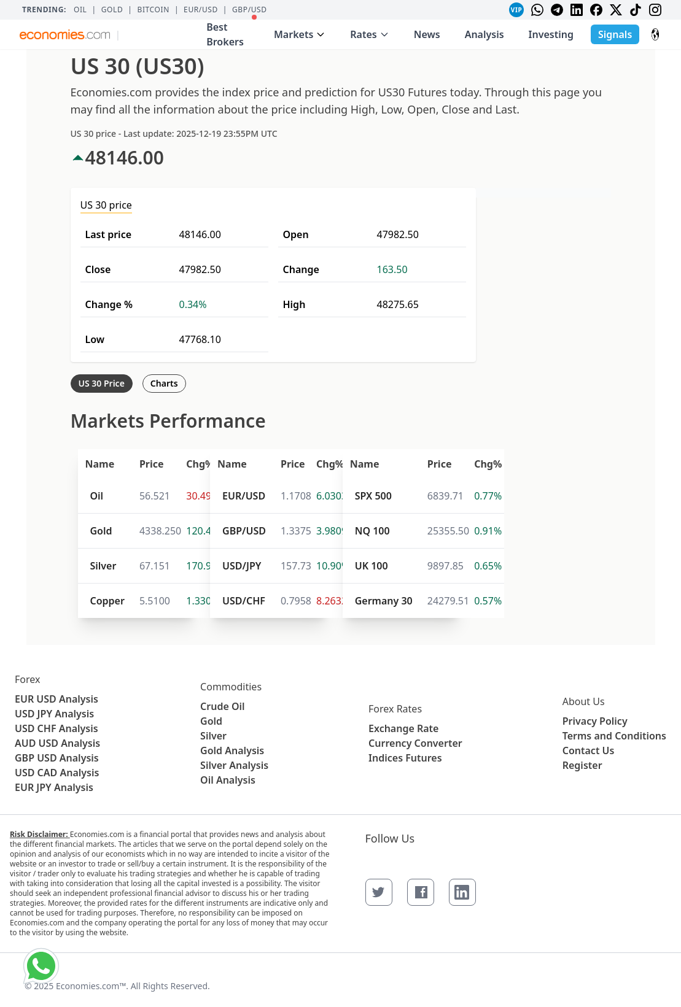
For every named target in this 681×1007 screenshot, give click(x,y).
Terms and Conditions (614, 736)
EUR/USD (201, 10)
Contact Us (588, 750)
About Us (583, 701)
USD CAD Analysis (57, 772)
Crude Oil (222, 706)
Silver (103, 566)
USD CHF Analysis (56, 728)
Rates (369, 34)
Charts (164, 383)
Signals (615, 34)
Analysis (484, 34)
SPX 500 (373, 496)
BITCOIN (153, 10)
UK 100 (371, 566)
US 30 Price (102, 383)
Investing (551, 34)
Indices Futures (405, 758)
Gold (112, 10)
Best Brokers (231, 31)
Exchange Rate (403, 728)
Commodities (231, 686)
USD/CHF (243, 601)
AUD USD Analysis (57, 743)
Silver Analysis (234, 765)
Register (582, 765)
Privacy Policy (595, 721)
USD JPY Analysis (54, 713)
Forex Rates (395, 709)
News (427, 34)
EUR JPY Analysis (54, 787)
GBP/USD (249, 10)
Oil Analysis (227, 780)
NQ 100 (372, 531)
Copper (107, 601)
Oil (80, 10)
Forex (27, 679)
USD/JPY (241, 566)
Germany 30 (384, 601)
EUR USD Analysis (56, 699)
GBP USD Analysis (57, 758)
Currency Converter (415, 743)
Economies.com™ (91, 986)
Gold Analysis (232, 750)
